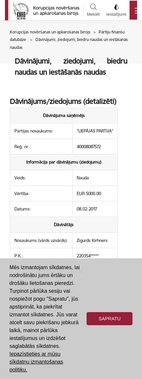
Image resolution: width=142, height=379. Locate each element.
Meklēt (93, 10)
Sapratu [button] (110, 318)
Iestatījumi (116, 10)
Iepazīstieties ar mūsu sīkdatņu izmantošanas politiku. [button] (36, 361)
